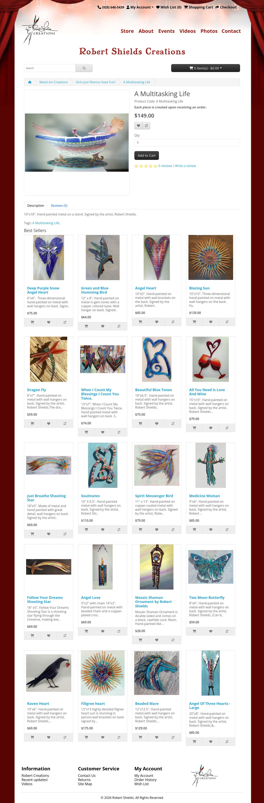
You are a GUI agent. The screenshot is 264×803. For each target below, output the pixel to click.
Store (127, 30)
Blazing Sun (199, 288)
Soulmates (90, 495)
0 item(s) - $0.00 (204, 68)
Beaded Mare (147, 703)
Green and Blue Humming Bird (94, 290)
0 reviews (165, 166)
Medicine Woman (204, 495)
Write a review (185, 166)
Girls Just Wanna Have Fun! (95, 82)
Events (166, 30)
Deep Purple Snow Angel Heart (43, 290)
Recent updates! (35, 779)
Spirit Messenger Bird (154, 495)
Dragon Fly (36, 389)
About (146, 30)
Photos (208, 30)
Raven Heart (38, 703)
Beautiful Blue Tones (153, 389)
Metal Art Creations (53, 82)
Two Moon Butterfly (206, 597)
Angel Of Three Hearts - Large (209, 705)
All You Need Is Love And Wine (207, 391)
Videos (187, 30)
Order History (145, 779)
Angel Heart (145, 288)
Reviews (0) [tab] (59, 205)
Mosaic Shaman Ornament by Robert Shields (153, 601)
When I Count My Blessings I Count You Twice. (100, 394)
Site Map (85, 783)
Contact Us (87, 775)
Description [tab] (35, 205)
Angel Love (90, 597)
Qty (137, 135)
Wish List (141, 783)
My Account (143, 775)
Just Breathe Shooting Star (46, 497)
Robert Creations (35, 775)
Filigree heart (93, 703)
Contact (231, 30)
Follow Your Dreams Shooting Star (45, 599)
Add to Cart (147, 155)
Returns (84, 779)
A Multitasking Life (136, 82)
